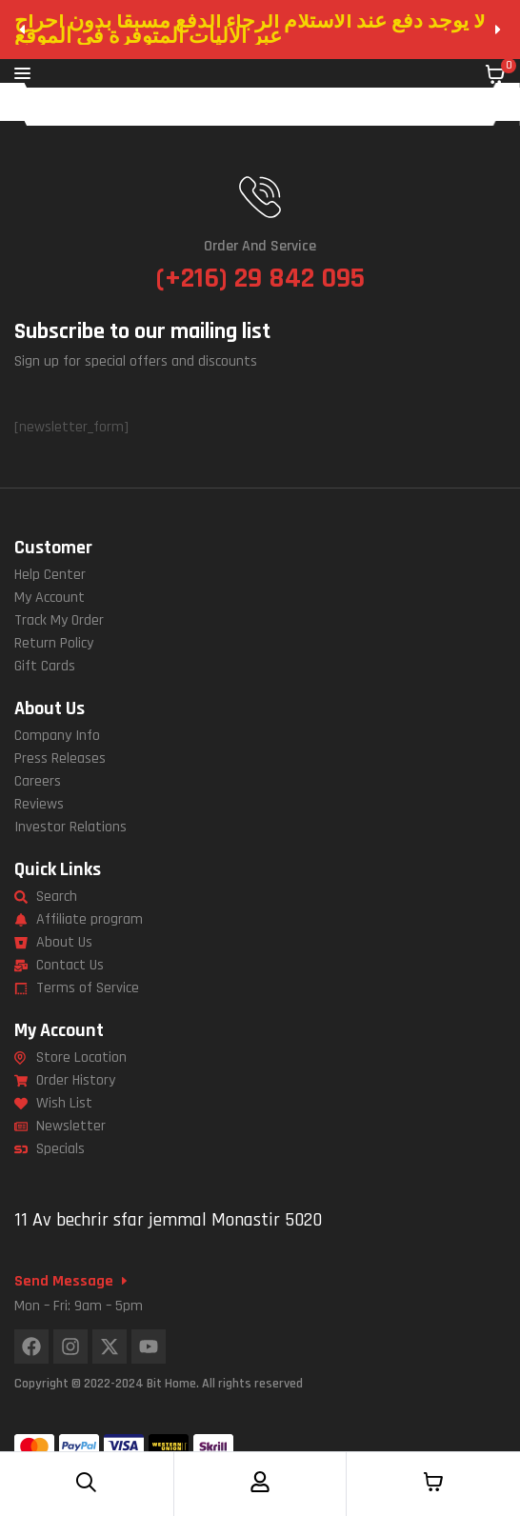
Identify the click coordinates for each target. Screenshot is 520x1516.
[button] (22, 29)
